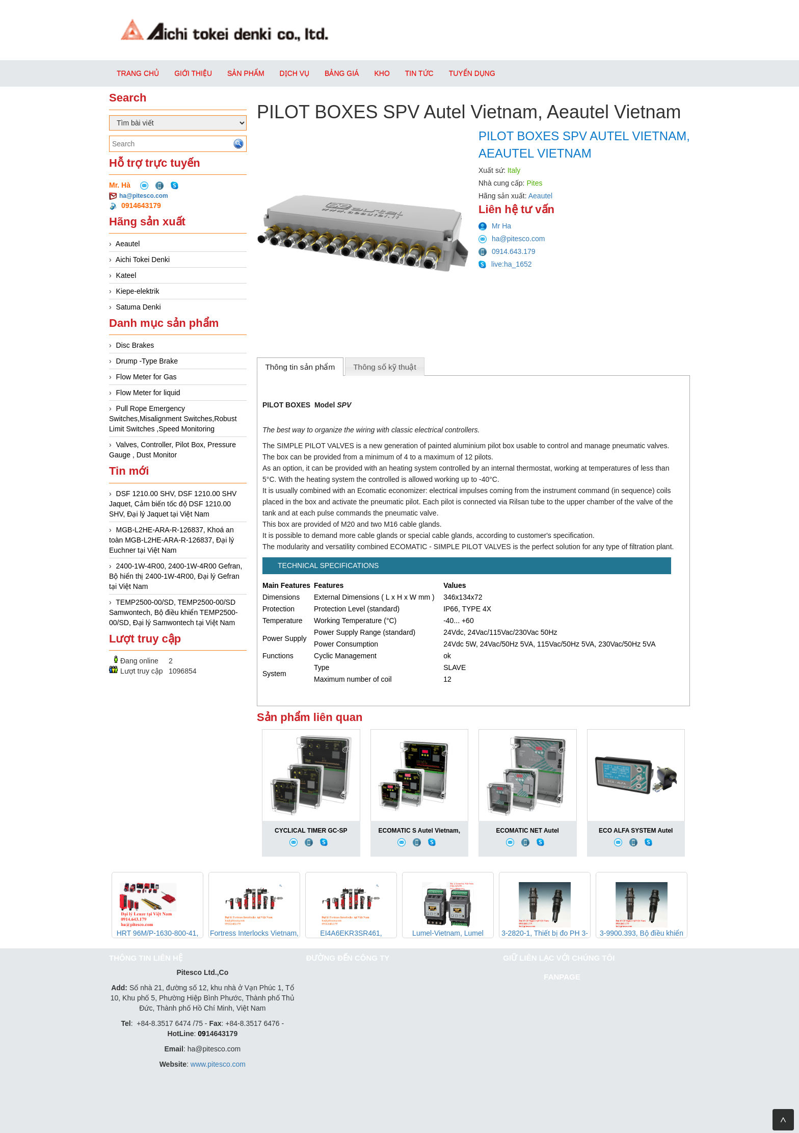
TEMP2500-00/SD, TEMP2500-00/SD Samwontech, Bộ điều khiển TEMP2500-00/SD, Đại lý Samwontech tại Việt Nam (173, 612)
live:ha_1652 (505, 264)
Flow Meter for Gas (146, 377)
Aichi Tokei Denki (143, 259)
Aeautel (128, 244)
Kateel (126, 275)
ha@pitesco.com (143, 195)
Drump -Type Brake (147, 361)
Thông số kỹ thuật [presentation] (384, 367)
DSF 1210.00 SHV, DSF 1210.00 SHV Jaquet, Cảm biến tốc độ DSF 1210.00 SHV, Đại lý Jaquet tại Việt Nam (172, 504)
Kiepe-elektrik (137, 291)
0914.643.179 (507, 251)
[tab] (300, 366)
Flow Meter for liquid (148, 393)
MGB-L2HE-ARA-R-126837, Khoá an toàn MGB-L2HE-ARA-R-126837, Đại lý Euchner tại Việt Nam (171, 540)
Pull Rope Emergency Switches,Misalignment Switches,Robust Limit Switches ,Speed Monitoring (173, 418)
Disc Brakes (135, 345)
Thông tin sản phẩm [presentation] (300, 367)
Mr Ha (494, 226)
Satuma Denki (138, 307)
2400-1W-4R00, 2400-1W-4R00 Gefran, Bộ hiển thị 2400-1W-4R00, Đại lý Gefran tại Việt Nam (175, 576)
